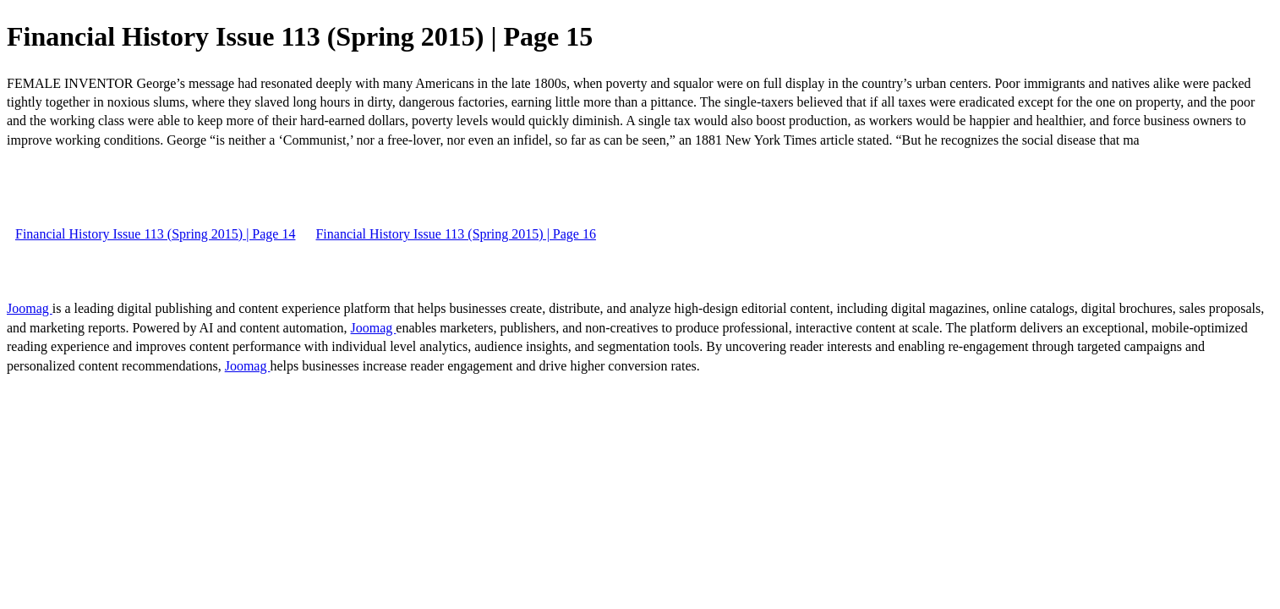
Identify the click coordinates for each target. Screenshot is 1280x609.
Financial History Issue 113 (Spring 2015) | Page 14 (155, 234)
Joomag (29, 308)
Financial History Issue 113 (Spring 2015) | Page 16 (455, 234)
